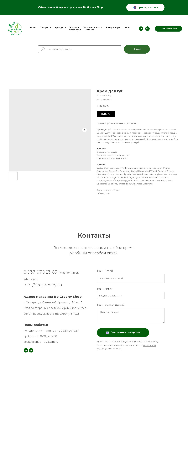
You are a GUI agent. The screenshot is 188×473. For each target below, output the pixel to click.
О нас (33, 27)
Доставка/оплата (92, 27)
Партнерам (75, 30)
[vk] (141, 28)
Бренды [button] (59, 27)
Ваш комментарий (111, 305)
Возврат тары (113, 27)
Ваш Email (105, 271)
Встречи (74, 27)
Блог (127, 27)
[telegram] (147, 28)
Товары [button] (45, 27)
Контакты (90, 30)
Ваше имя (104, 289)
